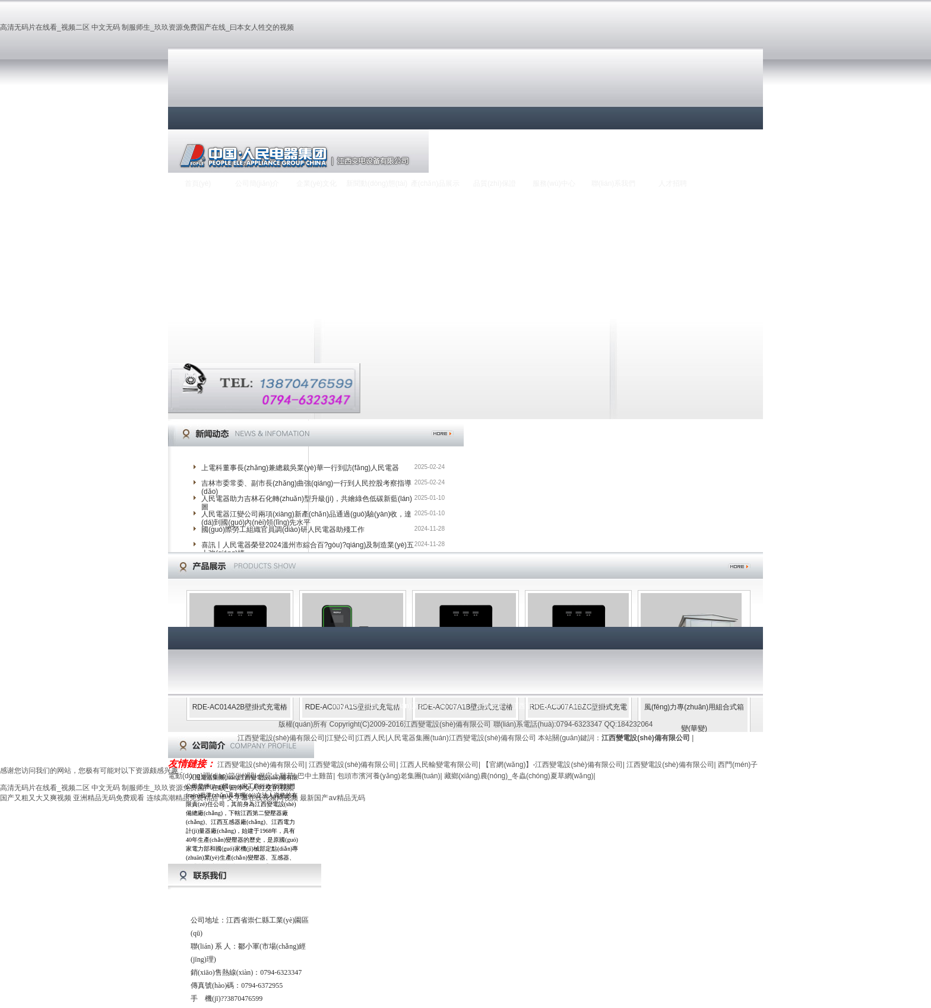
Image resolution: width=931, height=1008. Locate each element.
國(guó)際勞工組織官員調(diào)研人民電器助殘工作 (283, 529)
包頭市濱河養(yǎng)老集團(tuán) (389, 776)
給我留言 (454, 706)
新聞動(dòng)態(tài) (376, 183)
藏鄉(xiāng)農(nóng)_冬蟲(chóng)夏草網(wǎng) (519, 776)
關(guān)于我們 (357, 706)
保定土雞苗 (276, 776)
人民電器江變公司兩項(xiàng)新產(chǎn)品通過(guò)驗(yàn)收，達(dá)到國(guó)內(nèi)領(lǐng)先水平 (306, 518)
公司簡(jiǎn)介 (257, 183)
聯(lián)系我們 (613, 183)
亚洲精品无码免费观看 (108, 798)
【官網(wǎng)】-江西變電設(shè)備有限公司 (552, 764)
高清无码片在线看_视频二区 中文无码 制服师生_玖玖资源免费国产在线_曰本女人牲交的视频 (147, 27)
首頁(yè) (198, 183)
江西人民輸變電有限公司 (439, 764)
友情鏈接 (490, 706)
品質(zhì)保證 (494, 183)
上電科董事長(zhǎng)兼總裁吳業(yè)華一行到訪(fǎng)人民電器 (300, 468)
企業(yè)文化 (316, 183)
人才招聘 (672, 183)
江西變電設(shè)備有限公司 (554, 706)
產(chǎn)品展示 (435, 183)
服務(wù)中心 (554, 183)
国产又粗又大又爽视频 (35, 798)
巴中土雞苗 (315, 776)
